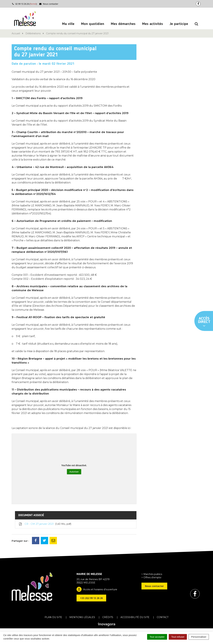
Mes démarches (123, 24)
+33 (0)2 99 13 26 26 (91, 598)
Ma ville (68, 24)
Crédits (107, 617)
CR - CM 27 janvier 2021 (44, 524)
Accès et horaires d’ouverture (100, 589)
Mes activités (152, 24)
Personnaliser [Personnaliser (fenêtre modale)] (198, 636)
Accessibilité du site (134, 617)
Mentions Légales (82, 617)
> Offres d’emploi (151, 577)
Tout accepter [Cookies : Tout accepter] (157, 636)
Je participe (179, 24)
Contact (162, 617)
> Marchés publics (151, 574)
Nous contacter (48, 3)
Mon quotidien (92, 24)
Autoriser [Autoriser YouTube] (74, 471)
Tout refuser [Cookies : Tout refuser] (177, 636)
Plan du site (53, 617)
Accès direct (204, 322)
